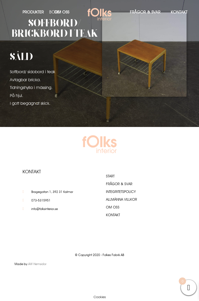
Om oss (61, 12)
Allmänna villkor (121, 199)
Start (110, 176)
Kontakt (179, 12)
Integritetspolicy (121, 192)
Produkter (33, 12)
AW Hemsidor (37, 264)
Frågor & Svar (145, 12)
